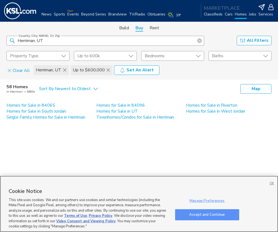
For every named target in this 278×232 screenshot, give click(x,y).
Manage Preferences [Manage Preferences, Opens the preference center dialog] (207, 200)
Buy (139, 28)
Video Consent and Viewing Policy (86, 221)
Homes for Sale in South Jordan (36, 111)
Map (256, 89)
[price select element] (105, 56)
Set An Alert (137, 70)
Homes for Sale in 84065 (31, 105)
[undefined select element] (38, 56)
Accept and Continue (207, 214)
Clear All (18, 70)
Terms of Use (75, 215)
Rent (154, 28)
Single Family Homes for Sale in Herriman (46, 117)
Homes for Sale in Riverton (211, 105)
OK (272, 183)
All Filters (254, 40)
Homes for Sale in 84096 (120, 105)
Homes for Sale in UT (117, 111)
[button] (12, 40)
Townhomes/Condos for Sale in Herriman (135, 117)
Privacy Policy (100, 215)
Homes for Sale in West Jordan (215, 111)
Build (124, 28)
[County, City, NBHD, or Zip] (105, 41)
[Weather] (175, 17)
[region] (139, 204)
